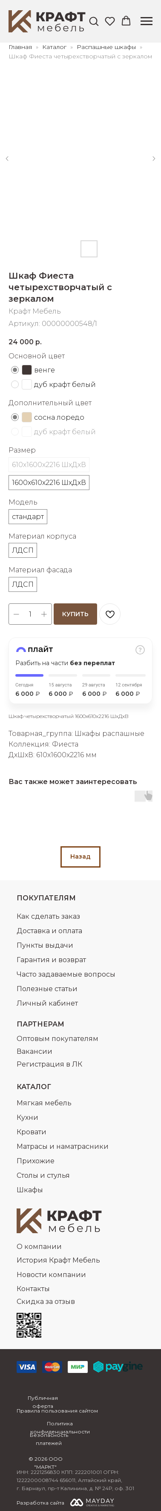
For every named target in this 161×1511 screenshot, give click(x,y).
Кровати (31, 1132)
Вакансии (34, 1051)
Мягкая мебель (44, 1103)
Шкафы (30, 1190)
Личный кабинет (47, 1003)
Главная (20, 47)
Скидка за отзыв (46, 1302)
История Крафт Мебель (58, 1260)
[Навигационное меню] (146, 21)
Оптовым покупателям (57, 1039)
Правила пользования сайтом (57, 1410)
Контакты (33, 1289)
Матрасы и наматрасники (63, 1146)
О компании (39, 1247)
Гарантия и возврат (51, 960)
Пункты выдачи (45, 945)
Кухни (27, 1117)
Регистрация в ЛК (49, 1064)
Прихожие (36, 1161)
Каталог (55, 47)
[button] (94, 21)
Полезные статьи (47, 989)
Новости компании (51, 1275)
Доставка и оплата (49, 931)
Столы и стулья (43, 1175)
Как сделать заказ (48, 916)
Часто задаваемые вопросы (66, 974)
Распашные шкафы (107, 47)
